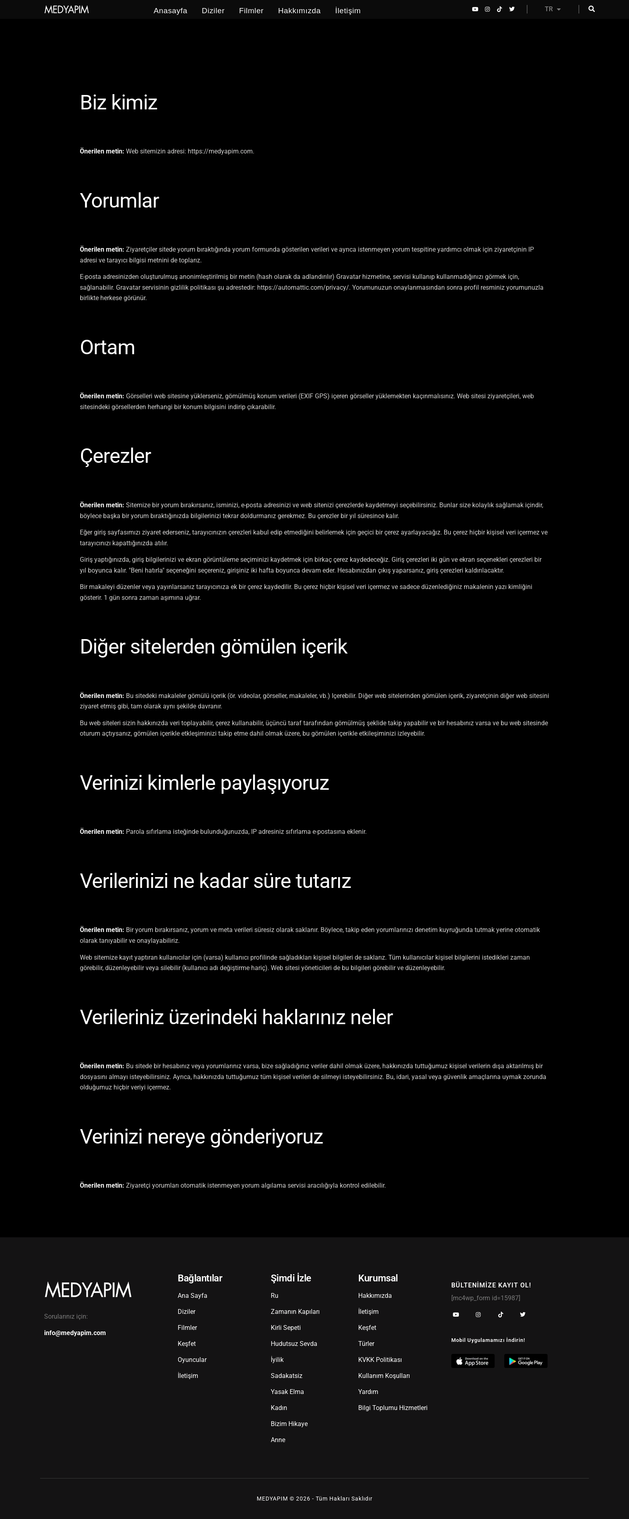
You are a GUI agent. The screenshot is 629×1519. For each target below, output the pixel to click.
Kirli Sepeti (286, 1327)
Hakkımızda (299, 10)
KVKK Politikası (380, 1360)
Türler (366, 1344)
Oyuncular (192, 1360)
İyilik (277, 1360)
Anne (278, 1440)
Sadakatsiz (286, 1376)
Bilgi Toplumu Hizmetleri (393, 1408)
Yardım (368, 1392)
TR (553, 9)
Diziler (213, 10)
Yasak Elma (287, 1392)
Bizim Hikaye (289, 1424)
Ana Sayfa (192, 1295)
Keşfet (187, 1344)
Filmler (251, 10)
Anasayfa (170, 10)
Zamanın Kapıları (295, 1311)
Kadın (279, 1408)
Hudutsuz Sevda (294, 1344)
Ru (274, 1295)
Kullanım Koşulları (384, 1376)
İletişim (348, 10)
